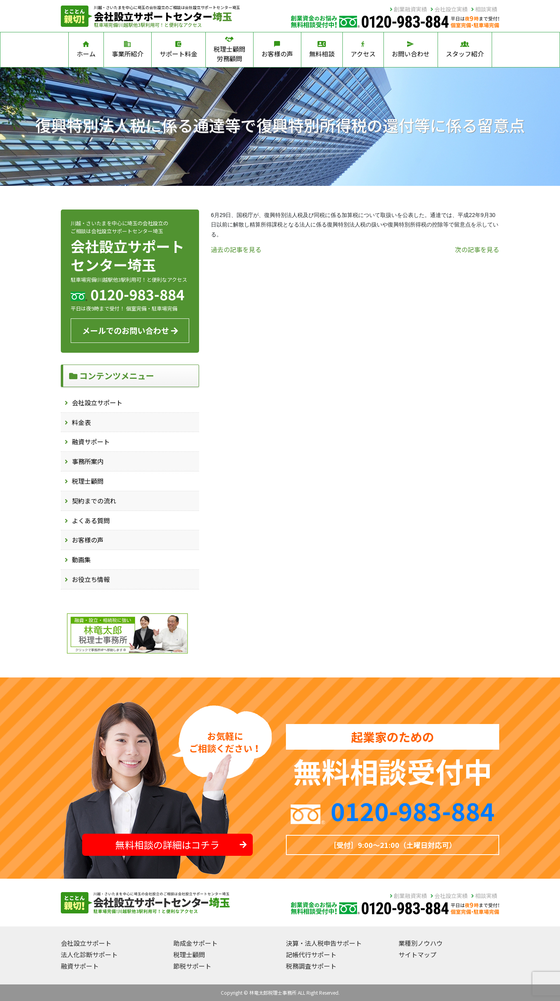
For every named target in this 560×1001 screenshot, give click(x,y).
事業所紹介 (127, 49)
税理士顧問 (87, 481)
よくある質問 (91, 520)
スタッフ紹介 (465, 49)
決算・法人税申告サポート (324, 943)
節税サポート (192, 966)
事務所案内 (87, 461)
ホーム (86, 49)
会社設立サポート (97, 402)
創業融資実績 (408, 9)
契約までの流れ (94, 500)
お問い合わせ (411, 49)
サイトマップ (417, 954)
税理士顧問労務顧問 (229, 49)
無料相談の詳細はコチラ (181, 844)
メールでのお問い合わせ (130, 330)
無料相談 (321, 49)
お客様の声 (277, 49)
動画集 (81, 559)
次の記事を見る (477, 249)
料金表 (81, 422)
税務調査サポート (311, 966)
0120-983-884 (413, 810)
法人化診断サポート (89, 954)
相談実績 (484, 9)
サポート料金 (178, 49)
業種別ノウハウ (420, 943)
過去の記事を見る (236, 249)
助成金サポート (195, 943)
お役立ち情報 (91, 579)
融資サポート (91, 441)
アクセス (363, 49)
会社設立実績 (449, 9)
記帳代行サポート (311, 954)
